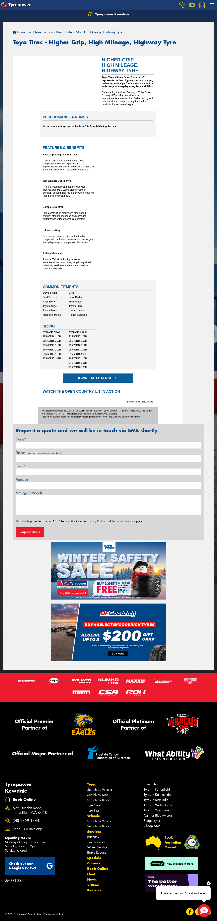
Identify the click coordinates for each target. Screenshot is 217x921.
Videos (93, 884)
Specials (94, 857)
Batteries (93, 837)
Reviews (94, 890)
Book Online (97, 868)
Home (19, 32)
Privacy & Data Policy (28, 914)
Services (94, 831)
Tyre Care (93, 805)
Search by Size (97, 795)
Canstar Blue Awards (158, 815)
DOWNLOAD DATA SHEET (98, 378)
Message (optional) (29, 493)
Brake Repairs (96, 852)
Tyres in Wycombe (156, 810)
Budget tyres (152, 820)
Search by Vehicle (99, 789)
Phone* (38, 452)
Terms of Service (122, 521)
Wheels (93, 815)
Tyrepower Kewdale (108, 14)
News (92, 879)
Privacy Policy (96, 521)
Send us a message (28, 829)
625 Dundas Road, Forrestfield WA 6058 (30, 810)
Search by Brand (98, 800)
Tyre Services (96, 842)
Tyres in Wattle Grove (158, 805)
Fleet (91, 874)
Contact (93, 863)
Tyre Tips (93, 810)
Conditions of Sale (53, 914)
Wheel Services (97, 847)
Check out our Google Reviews (31, 865)
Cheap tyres (152, 826)
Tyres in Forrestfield (157, 789)
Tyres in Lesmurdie (156, 800)
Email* (20, 466)
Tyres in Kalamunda (157, 794)
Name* (21, 439)
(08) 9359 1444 (26, 820)
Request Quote (30, 532)
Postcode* (23, 479)
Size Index (151, 784)
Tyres (91, 784)
